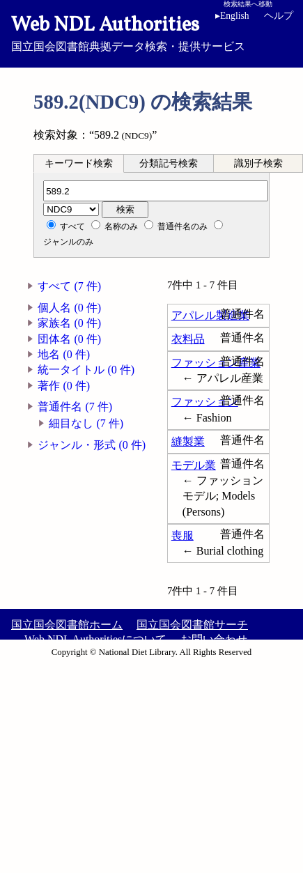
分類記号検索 (168, 163)
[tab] (78, 163)
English (232, 15)
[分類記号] (155, 190)
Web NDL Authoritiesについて (95, 639)
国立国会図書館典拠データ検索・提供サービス (151, 32)
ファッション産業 (216, 363)
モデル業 (193, 465)
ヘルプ (278, 15)
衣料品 (188, 339)
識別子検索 (258, 163)
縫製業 (188, 441)
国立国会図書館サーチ (192, 625)
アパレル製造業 (210, 315)
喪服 (182, 535)
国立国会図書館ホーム (67, 625)
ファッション (204, 402)
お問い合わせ (213, 639)
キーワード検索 (79, 163)
